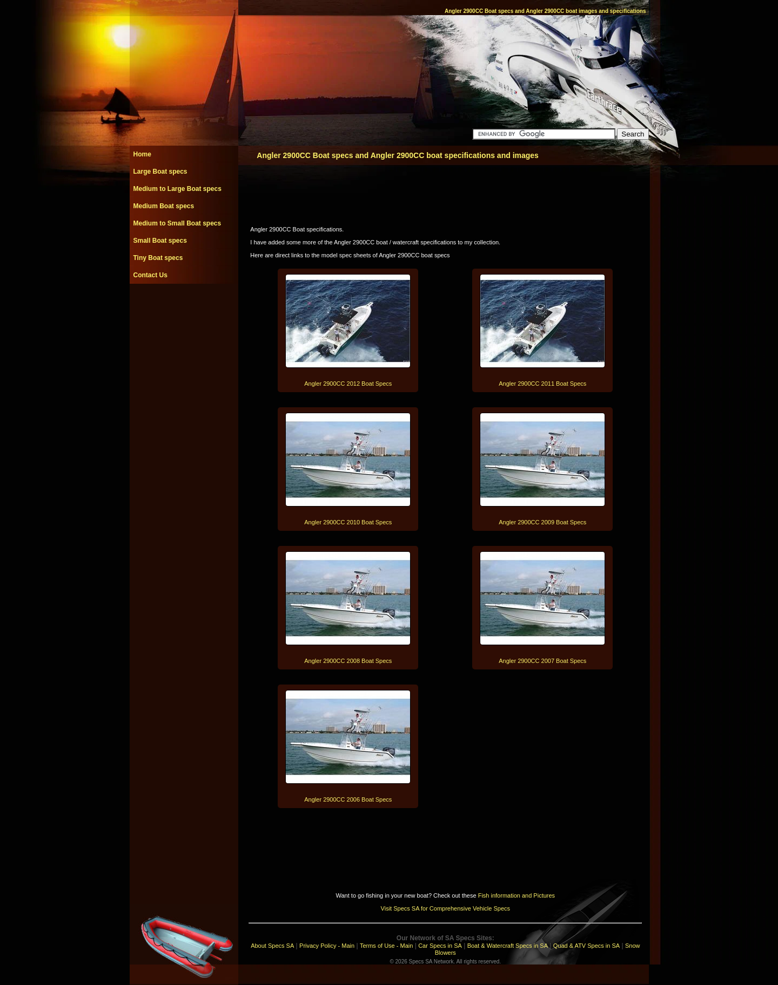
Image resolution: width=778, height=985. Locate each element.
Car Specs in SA (440, 945)
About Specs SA (272, 945)
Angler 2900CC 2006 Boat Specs (348, 799)
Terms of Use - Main (386, 945)
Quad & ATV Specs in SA (586, 945)
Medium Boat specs (163, 206)
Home (142, 154)
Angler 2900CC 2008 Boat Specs (348, 661)
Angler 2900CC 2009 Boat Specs (542, 522)
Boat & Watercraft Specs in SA (507, 945)
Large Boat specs (160, 171)
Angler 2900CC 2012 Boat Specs (348, 383)
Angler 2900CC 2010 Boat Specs (348, 522)
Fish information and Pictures (516, 895)
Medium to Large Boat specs (177, 189)
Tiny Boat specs (158, 258)
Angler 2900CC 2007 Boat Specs (542, 661)
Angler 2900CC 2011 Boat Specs (542, 383)
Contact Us (150, 275)
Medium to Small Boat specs (177, 223)
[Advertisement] (184, 308)
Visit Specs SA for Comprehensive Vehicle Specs (445, 908)
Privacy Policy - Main (326, 945)
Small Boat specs (160, 240)
